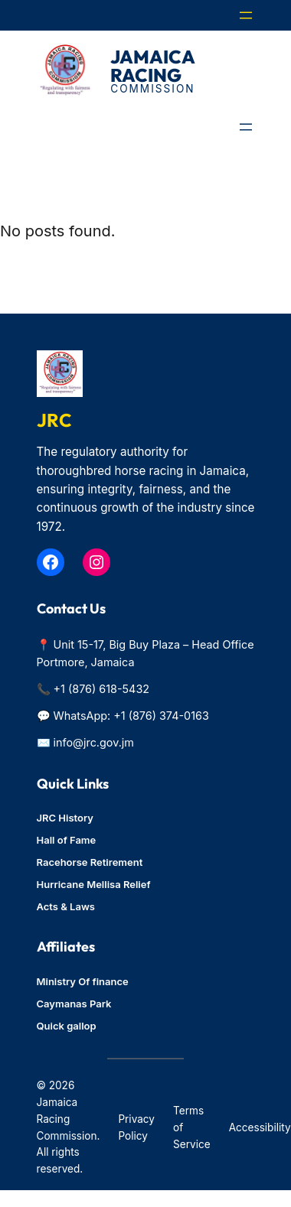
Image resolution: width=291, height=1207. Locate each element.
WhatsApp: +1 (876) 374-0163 (131, 715)
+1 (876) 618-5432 (102, 688)
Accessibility (260, 1127)
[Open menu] (246, 15)
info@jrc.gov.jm (94, 742)
